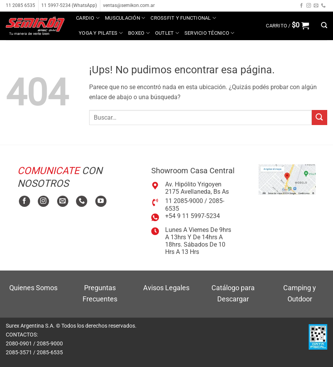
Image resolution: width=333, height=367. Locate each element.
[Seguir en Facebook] (301, 5)
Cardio (88, 18)
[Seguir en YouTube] (101, 201)
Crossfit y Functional (183, 18)
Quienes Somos (33, 288)
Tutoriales (96, 48)
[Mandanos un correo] (316, 5)
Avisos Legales (166, 288)
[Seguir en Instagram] (308, 5)
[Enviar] (319, 117)
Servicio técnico (209, 33)
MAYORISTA (136, 48)
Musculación (125, 18)
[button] (287, 25)
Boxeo (139, 33)
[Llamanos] (323, 5)
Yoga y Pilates (101, 33)
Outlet (167, 33)
